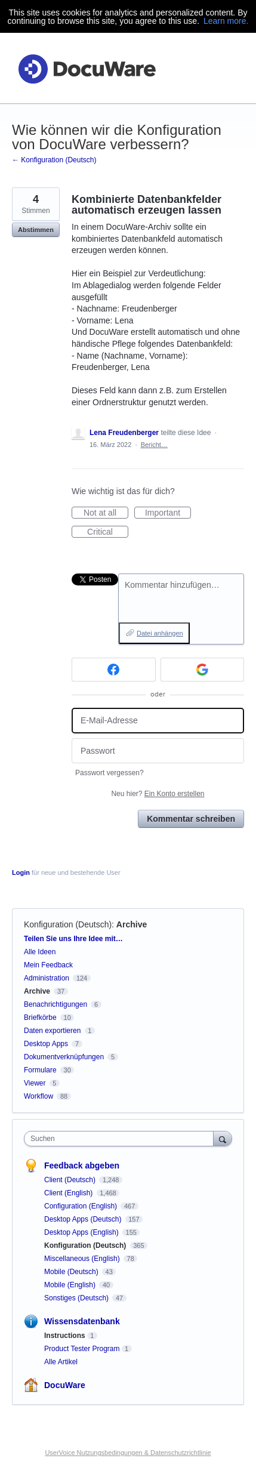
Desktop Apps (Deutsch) (84, 1219)
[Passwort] (158, 751)
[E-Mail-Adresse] (158, 720)
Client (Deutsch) (70, 1180)
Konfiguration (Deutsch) (68, 924)
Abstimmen (36, 229)
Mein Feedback (48, 965)
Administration (46, 978)
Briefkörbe (40, 1017)
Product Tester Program (82, 1349)
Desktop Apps (46, 1044)
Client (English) (69, 1193)
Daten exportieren (52, 1030)
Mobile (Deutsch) (72, 1272)
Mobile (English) (70, 1285)
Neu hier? (157, 794)
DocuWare (64, 1385)
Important (168, 513)
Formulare (40, 1070)
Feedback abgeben (81, 1165)
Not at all (106, 513)
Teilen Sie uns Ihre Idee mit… (73, 939)
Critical (107, 532)
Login (21, 872)
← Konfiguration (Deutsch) (54, 160)
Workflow (38, 1096)
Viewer (34, 1083)
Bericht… (154, 444)
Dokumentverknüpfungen (64, 1057)
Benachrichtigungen (55, 1004)
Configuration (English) (81, 1206)
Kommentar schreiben (191, 819)
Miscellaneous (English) (83, 1258)
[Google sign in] (203, 670)
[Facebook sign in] (114, 670)
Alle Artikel (61, 1362)
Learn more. (225, 21)
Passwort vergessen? (109, 773)
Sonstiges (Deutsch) (77, 1298)
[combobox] (121, 1138)
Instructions (64, 1335)
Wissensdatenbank (82, 1321)
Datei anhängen (160, 633)
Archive (131, 924)
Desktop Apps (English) (82, 1232)
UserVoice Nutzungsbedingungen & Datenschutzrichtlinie (128, 1452)
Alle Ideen (39, 952)
